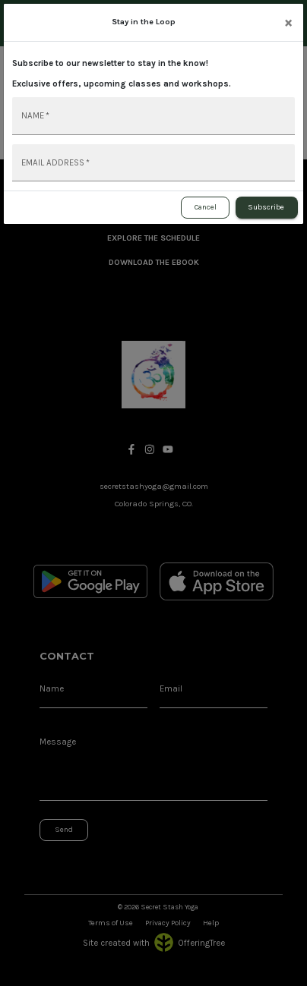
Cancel (205, 208)
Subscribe (267, 208)
